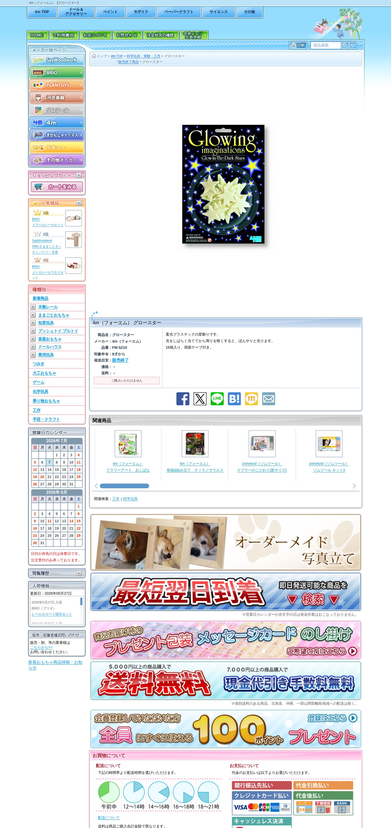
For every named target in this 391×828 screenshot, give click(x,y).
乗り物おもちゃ (46, 401)
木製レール (48, 307)
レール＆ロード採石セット (52, 614)
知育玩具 (46, 322)
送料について (109, 826)
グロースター (174, 56)
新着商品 (40, 298)
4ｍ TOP (42, 12)
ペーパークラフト (179, 12)
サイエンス (219, 12)
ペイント (110, 12)
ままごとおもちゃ (53, 315)
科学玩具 (130, 492)
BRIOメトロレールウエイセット (47, 272)
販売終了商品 (128, 62)
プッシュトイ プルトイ (58, 331)
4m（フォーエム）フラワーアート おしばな (128, 444)
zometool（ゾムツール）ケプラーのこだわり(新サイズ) (262, 444)
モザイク (141, 12)
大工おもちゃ (44, 373)
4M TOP (117, 56)
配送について (109, 811)
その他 (249, 12)
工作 (37, 410)
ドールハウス (50, 346)
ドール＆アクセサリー (76, 11)
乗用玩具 (46, 354)
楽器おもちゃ (50, 339)
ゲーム (38, 382)
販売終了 (120, 353)
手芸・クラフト (46, 419)
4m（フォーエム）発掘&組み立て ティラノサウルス (195, 444)
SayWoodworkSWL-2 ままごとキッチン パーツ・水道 (46, 246)
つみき (38, 363)
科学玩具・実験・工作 (144, 56)
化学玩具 (40, 391)
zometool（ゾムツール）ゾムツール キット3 (329, 444)
